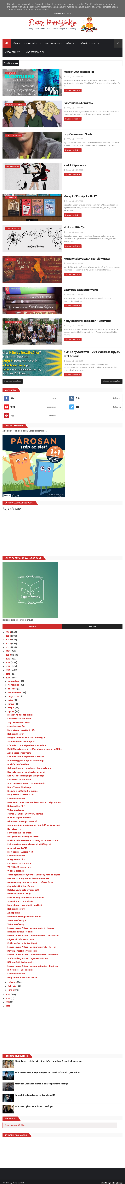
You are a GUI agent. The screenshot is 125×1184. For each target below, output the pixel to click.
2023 (8, 641)
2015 (8, 671)
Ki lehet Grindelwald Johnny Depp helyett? (35, 1092)
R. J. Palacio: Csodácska (19, 967)
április (11, 709)
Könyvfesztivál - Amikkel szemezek (26, 769)
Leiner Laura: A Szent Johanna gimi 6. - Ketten (31, 944)
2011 (8, 999)
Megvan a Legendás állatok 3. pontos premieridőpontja (41, 1081)
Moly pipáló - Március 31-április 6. (24, 902)
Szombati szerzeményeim (64, 288)
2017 (8, 663)
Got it (70, 14)
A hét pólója (13, 910)
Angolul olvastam (13, 135)
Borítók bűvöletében (18, 761)
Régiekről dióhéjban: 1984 (20, 936)
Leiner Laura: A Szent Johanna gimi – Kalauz (30, 925)
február (12, 983)
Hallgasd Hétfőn (12, 228)
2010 (8, 1003)
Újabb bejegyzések (12, 379)
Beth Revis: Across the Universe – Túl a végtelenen (34, 799)
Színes (69, 44)
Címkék (92, 624)
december (14, 678)
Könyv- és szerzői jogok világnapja (25, 773)
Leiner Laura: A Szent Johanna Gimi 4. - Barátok (32, 963)
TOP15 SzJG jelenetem (19, 864)
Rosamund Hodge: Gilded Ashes (24, 914)
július (11, 697)
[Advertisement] (62, 530)
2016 (8, 667)
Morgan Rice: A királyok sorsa (22, 834)
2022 (8, 644)
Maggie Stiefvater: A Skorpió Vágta (70, 257)
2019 (8, 656)
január (11, 987)
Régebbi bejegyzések (112, 379)
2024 (8, 637)
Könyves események (13, 320)
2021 (8, 648)
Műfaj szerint (12, 52)
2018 (8, 660)
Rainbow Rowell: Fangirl (19, 891)
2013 (8, 992)
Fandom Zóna (52, 44)
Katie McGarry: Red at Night (22, 940)
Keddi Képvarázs (12, 166)
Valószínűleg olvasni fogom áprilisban (27, 956)
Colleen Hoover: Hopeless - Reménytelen (29, 765)
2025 (8, 633)
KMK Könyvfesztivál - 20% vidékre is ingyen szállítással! (83, 349)
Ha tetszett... (14, 826)
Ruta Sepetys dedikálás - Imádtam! (26, 895)
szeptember (14, 689)
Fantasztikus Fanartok (15, 104)
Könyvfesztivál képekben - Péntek (25, 754)
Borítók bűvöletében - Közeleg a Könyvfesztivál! (33, 837)
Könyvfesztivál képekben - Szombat (71, 319)
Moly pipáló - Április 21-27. (64, 195)
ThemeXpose (18, 1180)
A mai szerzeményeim (19, 750)
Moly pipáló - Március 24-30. (22, 974)
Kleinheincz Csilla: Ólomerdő (22, 788)
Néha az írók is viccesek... (20, 959)
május (11, 705)
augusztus (14, 693)
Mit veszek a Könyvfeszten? (22, 818)
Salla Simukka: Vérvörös (20, 898)
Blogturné (10, 74)
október (12, 686)
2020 (8, 652)
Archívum (32, 624)
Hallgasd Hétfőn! (16, 803)
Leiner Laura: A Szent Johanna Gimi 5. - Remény (32, 952)
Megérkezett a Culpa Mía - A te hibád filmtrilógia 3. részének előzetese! (48, 1058)
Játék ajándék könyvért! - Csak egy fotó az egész (33, 872)
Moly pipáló (10, 197)
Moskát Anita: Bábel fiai (62, 72)
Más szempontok (35, 52)
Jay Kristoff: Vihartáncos (20, 883)
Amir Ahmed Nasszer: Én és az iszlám (26, 780)
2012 (8, 995)
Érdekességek (32, 44)
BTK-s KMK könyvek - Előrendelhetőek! (28, 875)
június (11, 701)
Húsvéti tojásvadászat (19, 815)
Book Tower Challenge (19, 784)
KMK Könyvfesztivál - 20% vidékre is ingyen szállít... (34, 746)
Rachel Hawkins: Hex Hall (20, 929)
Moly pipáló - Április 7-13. (20, 849)
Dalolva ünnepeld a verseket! (23, 887)
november (14, 682)
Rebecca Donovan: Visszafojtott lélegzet (29, 841)
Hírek (16, 44)
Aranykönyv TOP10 (17, 845)
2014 (8, 675)
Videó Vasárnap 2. (17, 917)
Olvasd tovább (55, 88)
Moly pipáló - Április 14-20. (21, 792)
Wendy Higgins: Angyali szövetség (25, 758)
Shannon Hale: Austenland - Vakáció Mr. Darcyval (33, 822)
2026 (8, 629)
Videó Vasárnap (15, 807)
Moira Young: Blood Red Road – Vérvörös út (30, 879)
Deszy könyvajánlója (14, 1122)
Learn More (59, 14)
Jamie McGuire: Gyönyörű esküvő (25, 811)
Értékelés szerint (88, 44)
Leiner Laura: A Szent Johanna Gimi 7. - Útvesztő (33, 933)
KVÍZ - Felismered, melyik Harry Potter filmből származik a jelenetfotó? (48, 1069)
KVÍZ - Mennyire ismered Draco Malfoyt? (34, 1103)
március (12, 979)
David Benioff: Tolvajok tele (22, 948)
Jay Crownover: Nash (61, 134)
